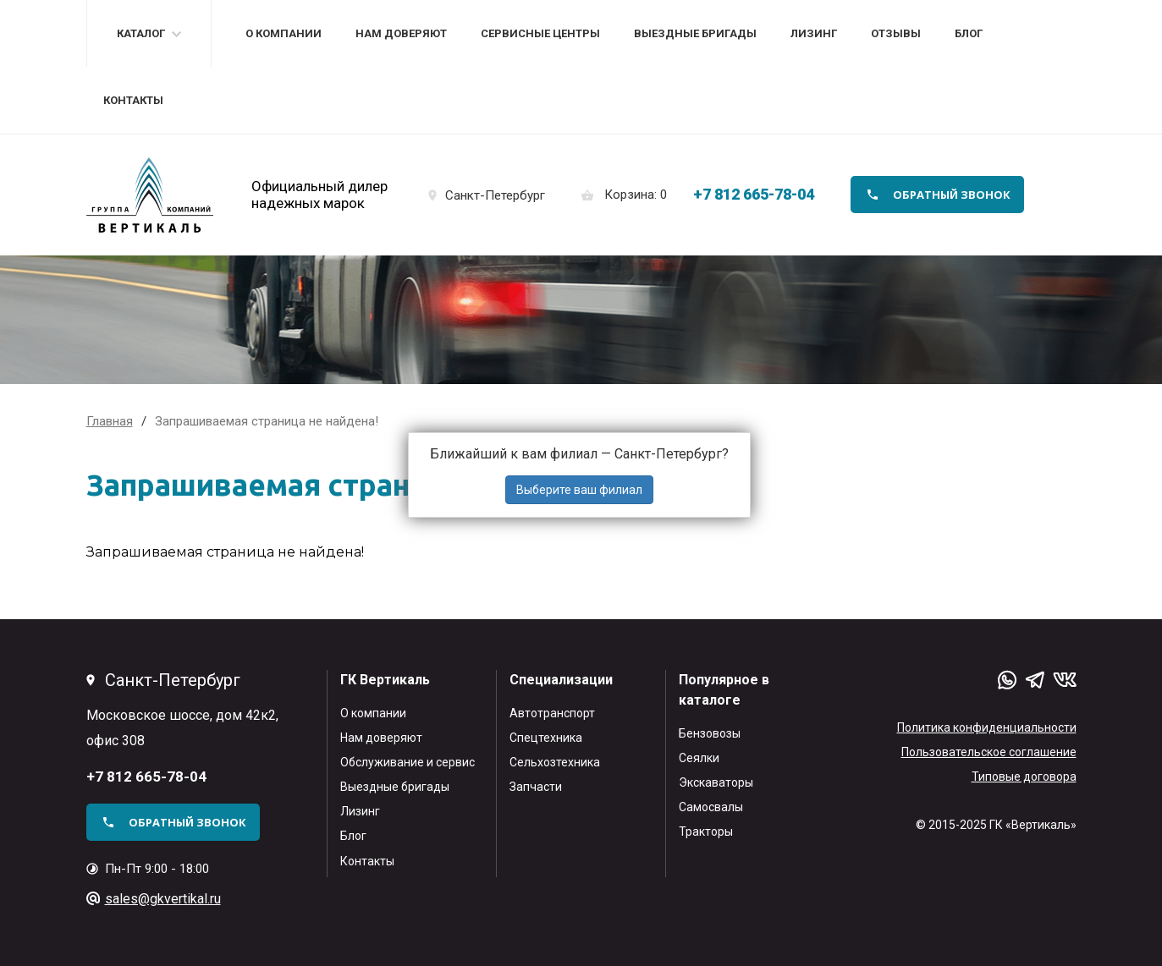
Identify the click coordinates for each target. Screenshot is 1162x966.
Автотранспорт (552, 713)
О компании (283, 33)
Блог (969, 33)
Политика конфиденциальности (987, 727)
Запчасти (535, 786)
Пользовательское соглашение (989, 752)
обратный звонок (952, 194)
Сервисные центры (540, 33)
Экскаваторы (716, 782)
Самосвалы (711, 807)
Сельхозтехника (554, 762)
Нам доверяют (401, 33)
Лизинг (813, 33)
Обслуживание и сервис (407, 762)
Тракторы (706, 831)
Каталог (141, 33)
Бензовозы (710, 733)
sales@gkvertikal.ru (163, 899)
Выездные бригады (695, 33)
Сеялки (699, 758)
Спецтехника (545, 737)
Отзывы (896, 33)
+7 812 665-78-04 (753, 194)
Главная (109, 421)
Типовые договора (1024, 776)
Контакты (133, 100)
